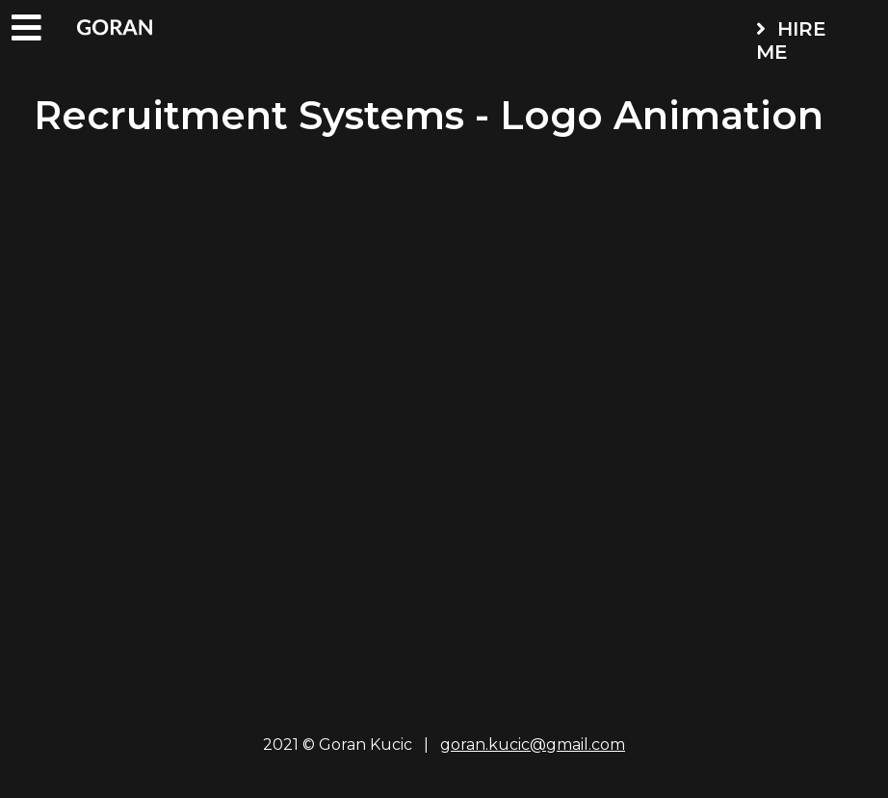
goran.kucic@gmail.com (532, 744)
